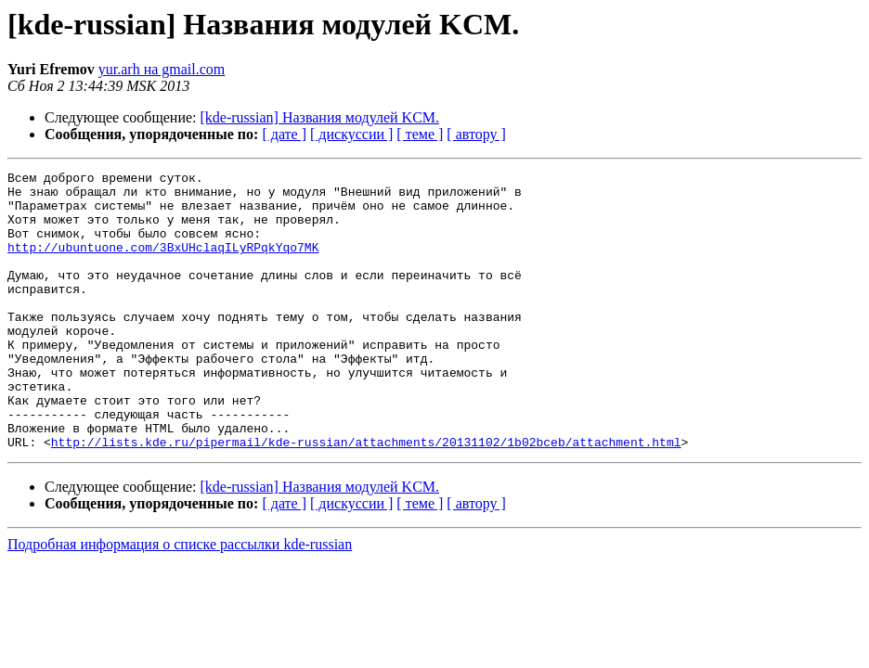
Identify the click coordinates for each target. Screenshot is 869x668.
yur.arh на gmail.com (162, 69)
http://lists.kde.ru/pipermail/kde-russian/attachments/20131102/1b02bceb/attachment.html (366, 497)
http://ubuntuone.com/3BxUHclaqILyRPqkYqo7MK (162, 263)
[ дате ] (284, 134)
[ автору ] (476, 134)
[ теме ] (419, 134)
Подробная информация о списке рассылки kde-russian (179, 600)
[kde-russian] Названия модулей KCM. (320, 117)
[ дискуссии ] (351, 134)
